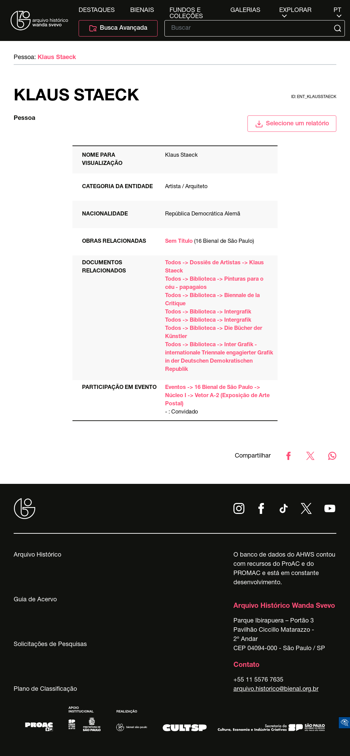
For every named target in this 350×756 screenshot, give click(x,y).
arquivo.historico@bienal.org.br (276, 689)
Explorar (295, 11)
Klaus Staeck (57, 58)
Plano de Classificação (45, 689)
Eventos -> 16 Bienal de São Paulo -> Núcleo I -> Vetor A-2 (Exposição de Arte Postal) (217, 396)
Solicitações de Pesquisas (50, 645)
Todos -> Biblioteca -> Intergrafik (208, 312)
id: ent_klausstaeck (313, 97)
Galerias (245, 11)
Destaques (97, 11)
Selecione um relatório (292, 124)
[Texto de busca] (250, 28)
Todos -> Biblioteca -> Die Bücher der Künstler (213, 333)
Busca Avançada (118, 28)
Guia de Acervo (35, 600)
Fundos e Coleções (186, 11)
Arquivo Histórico (37, 555)
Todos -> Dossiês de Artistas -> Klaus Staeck (214, 267)
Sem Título (179, 241)
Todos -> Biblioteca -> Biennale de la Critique (212, 300)
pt (337, 11)
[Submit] (338, 28)
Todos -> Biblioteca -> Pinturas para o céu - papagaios (214, 284)
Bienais (142, 11)
